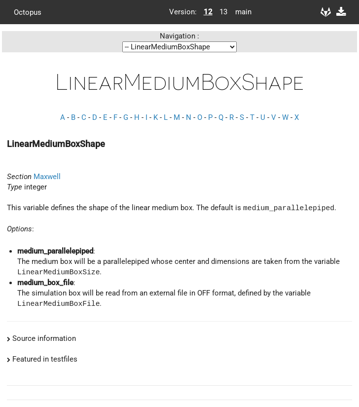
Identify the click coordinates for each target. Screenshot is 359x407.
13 (223, 11)
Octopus (27, 11)
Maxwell (47, 176)
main (239, 11)
